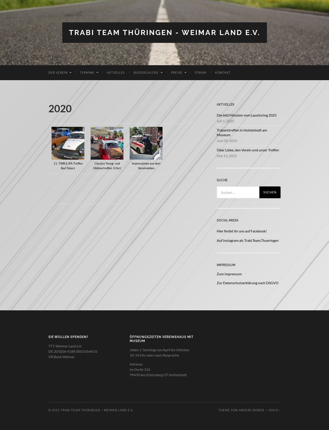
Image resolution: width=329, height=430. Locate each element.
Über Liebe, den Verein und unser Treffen (248, 150)
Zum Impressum (229, 274)
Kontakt (223, 72)
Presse (177, 72)
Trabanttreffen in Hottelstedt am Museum (242, 132)
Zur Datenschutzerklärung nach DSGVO (248, 283)
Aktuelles (116, 72)
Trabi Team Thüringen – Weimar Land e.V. (97, 410)
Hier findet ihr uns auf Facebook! (242, 231)
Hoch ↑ (275, 410)
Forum (200, 72)
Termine (87, 72)
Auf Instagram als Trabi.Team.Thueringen (248, 240)
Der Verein (58, 72)
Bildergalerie (146, 72)
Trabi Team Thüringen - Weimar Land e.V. (164, 32)
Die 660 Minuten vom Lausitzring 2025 (247, 115)
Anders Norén (251, 410)
